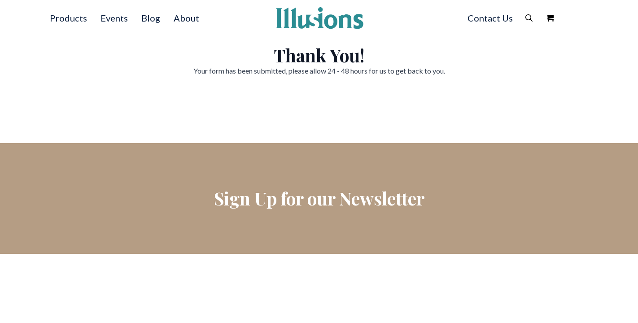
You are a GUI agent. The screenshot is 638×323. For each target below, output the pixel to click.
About (186, 17)
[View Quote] (550, 18)
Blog (150, 17)
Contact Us (490, 18)
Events (114, 17)
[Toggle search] (529, 18)
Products (68, 17)
